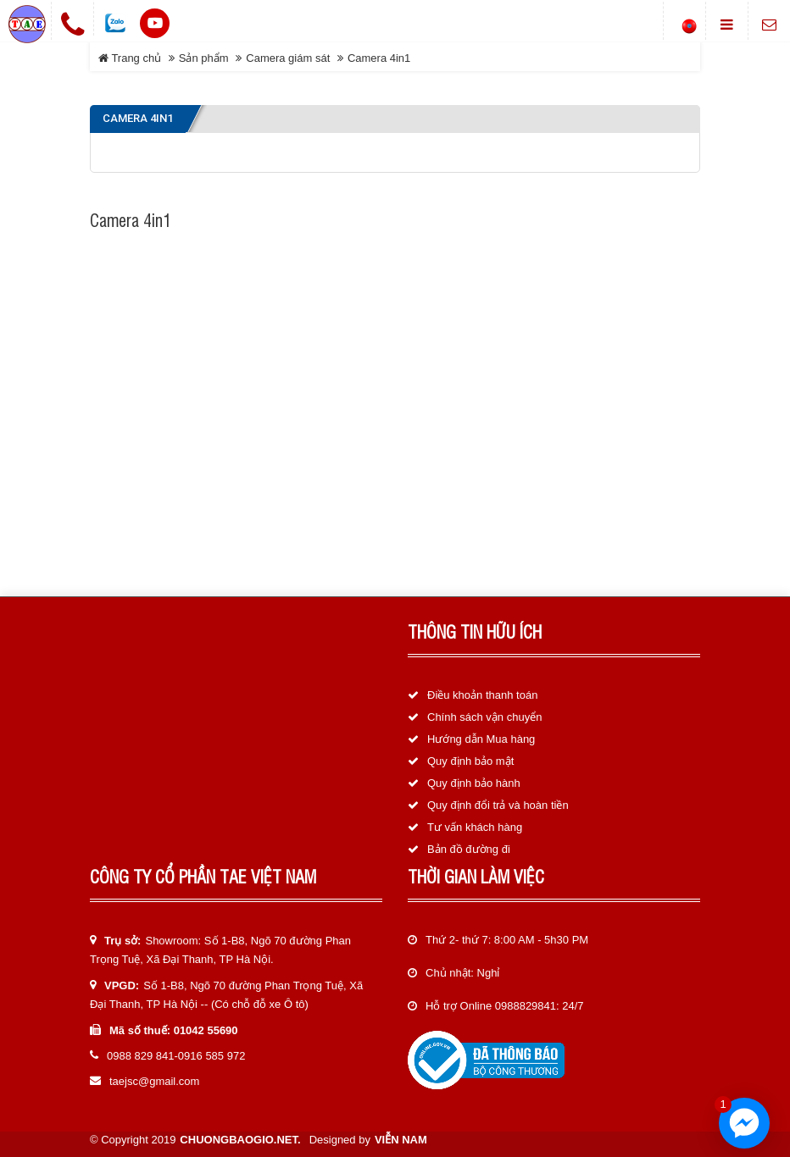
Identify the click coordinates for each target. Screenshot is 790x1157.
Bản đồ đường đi (468, 849)
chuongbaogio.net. (240, 1139)
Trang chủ (129, 58)
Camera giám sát (288, 58)
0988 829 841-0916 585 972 (176, 1055)
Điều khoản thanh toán (482, 695)
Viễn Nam (401, 1139)
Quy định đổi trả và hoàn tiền (498, 805)
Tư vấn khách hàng (474, 827)
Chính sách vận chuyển (484, 717)
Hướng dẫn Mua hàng (481, 739)
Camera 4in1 (379, 58)
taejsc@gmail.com (154, 1081)
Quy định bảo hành (473, 783)
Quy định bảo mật (470, 761)
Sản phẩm (204, 58)
